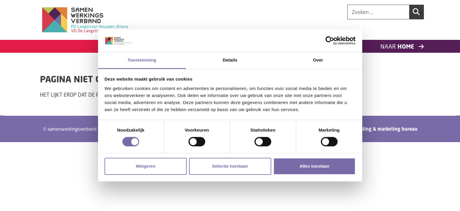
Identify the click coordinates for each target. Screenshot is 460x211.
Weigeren (145, 166)
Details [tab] (230, 59)
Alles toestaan (314, 166)
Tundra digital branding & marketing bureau (367, 129)
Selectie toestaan (230, 166)
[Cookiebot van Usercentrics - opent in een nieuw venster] (329, 40)
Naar (402, 46)
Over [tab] (318, 59)
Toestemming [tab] (142, 59)
